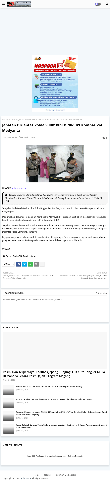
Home (37, 474)
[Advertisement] (55, 33)
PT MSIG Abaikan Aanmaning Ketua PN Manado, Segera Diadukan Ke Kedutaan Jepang (54, 399)
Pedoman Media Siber (65, 474)
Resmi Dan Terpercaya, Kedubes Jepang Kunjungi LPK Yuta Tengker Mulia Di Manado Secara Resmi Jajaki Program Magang (54, 374)
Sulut (14, 119)
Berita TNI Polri (20, 256)
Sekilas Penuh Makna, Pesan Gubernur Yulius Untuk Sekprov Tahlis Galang (49, 386)
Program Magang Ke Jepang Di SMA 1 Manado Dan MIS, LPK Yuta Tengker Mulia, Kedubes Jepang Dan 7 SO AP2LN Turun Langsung (61, 413)
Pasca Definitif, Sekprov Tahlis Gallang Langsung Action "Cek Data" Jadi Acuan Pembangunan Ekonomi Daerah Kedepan (61, 426)
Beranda (6, 119)
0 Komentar (101, 293)
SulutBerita (26, 478)
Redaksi (47, 474)
